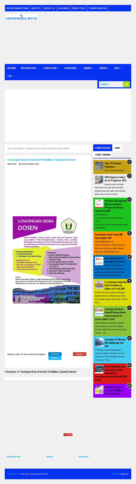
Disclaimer (63, 8)
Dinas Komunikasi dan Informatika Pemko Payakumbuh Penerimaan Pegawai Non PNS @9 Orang (111, 373)
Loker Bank (70, 68)
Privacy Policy (79, 8)
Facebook (55, 354)
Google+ (79, 354)
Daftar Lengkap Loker (17, 8)
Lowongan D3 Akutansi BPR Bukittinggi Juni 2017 (115, 343)
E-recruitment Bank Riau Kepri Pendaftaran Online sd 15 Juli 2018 (116, 285)
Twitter (55, 358)
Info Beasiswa (28, 68)
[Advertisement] (85, 37)
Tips (9, 76)
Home (11, 68)
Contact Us (49, 8)
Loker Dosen (50, 68)
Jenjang (88, 68)
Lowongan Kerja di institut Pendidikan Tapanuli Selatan (114, 390)
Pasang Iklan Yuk (97, 8)
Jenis (117, 68)
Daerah (103, 68)
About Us (35, 8)
